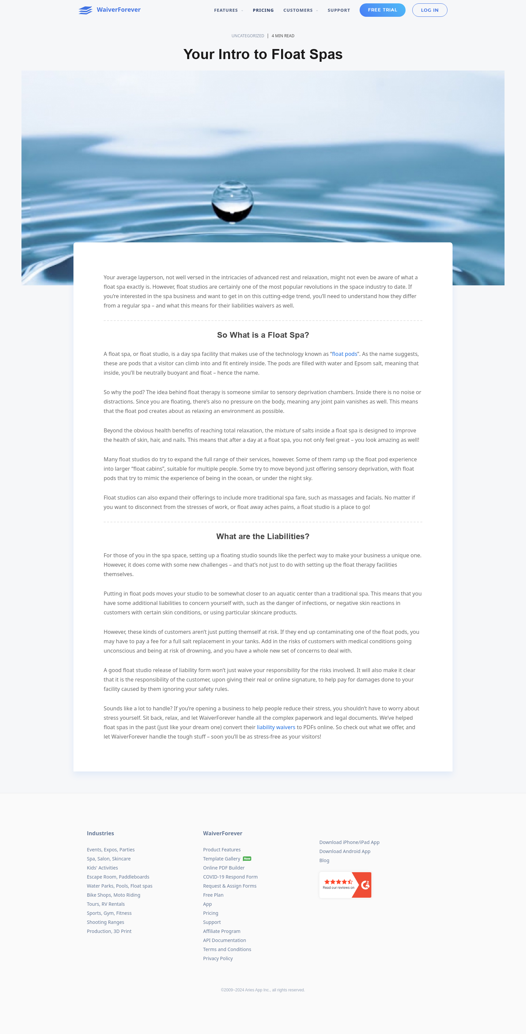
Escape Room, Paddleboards (118, 877)
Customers (300, 10)
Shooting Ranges (105, 922)
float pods (344, 354)
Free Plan (213, 895)
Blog (324, 860)
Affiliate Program (222, 931)
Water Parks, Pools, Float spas (120, 886)
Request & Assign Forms (230, 886)
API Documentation (224, 940)
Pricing (263, 10)
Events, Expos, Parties (111, 849)
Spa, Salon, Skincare (109, 858)
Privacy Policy (218, 958)
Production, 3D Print (109, 931)
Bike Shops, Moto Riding (113, 895)
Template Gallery (222, 858)
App (207, 904)
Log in (430, 10)
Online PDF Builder (224, 867)
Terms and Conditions (227, 949)
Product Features (222, 849)
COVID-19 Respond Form (230, 877)
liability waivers (277, 727)
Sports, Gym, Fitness (109, 913)
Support (339, 10)
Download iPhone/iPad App (349, 842)
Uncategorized (247, 36)
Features (229, 10)
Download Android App (344, 851)
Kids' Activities (102, 867)
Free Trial (382, 10)
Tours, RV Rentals (106, 904)
